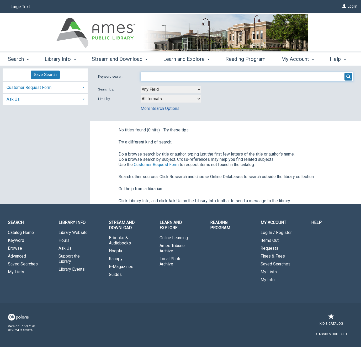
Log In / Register (276, 232)
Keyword (16, 240)
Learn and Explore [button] (186, 58)
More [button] (291, 59)
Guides (115, 274)
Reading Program (245, 58)
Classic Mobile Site (331, 334)
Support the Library (69, 259)
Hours (64, 240)
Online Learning (174, 237)
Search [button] (18, 58)
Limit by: (105, 99)
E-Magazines (121, 266)
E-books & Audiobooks (120, 240)
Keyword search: (111, 76)
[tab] (45, 87)
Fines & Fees (273, 256)
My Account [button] (273, 222)
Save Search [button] (45, 74)
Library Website (73, 232)
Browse (15, 248)
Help (316, 222)
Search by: (106, 89)
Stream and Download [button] (119, 58)
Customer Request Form (156, 164)
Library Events (72, 269)
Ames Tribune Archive (172, 248)
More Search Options (160, 108)
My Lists (16, 271)
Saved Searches (23, 263)
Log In (352, 6)
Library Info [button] (60, 58)
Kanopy (116, 258)
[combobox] (171, 89)
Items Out (270, 240)
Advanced (17, 256)
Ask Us (65, 248)
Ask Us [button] (13, 99)
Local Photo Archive (171, 261)
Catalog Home (21, 232)
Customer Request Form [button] (29, 87)
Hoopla (115, 250)
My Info (268, 279)
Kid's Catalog (331, 320)
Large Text (20, 6)
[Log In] (344, 6)
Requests (269, 248)
